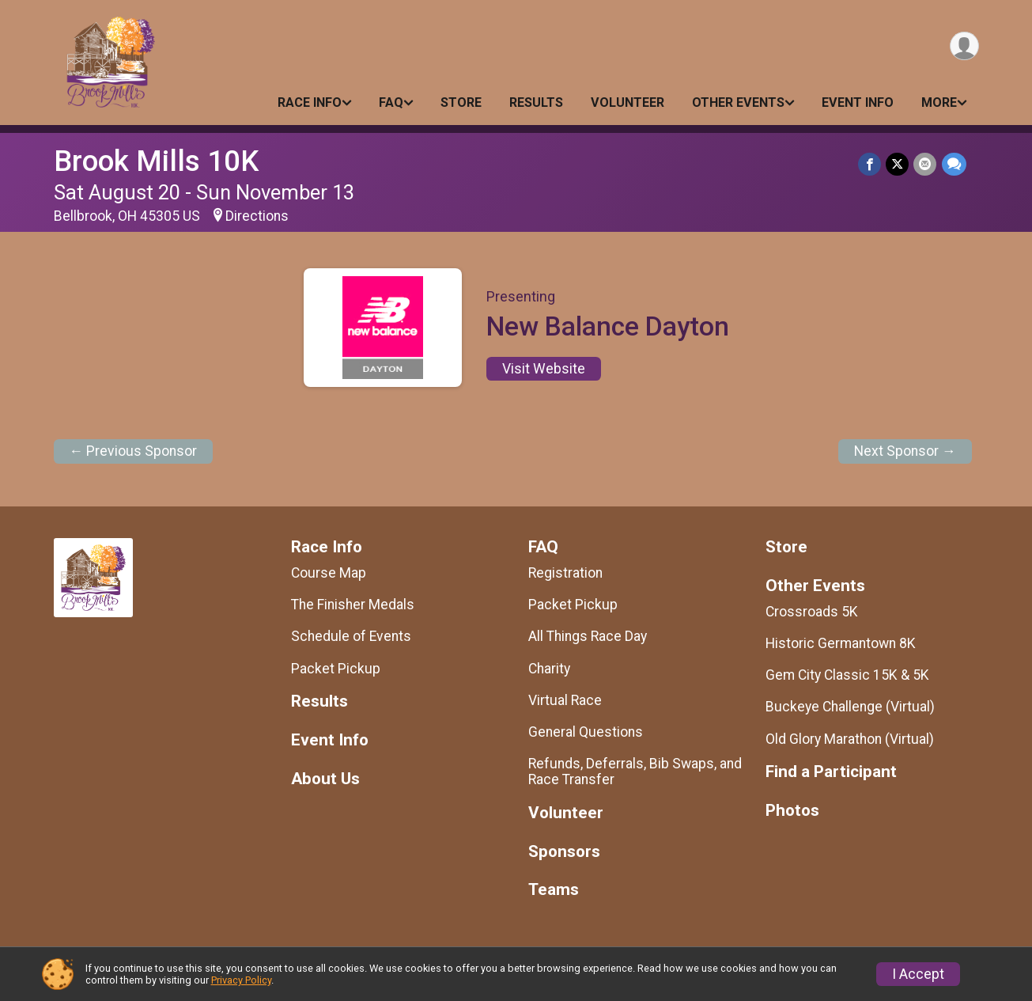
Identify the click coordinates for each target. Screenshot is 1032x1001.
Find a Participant (831, 772)
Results (536, 102)
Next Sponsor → (905, 451)
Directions (257, 216)
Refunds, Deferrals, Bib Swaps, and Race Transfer (635, 771)
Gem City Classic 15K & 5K (847, 675)
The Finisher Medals (352, 604)
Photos (792, 811)
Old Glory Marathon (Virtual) (849, 739)
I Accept (918, 974)
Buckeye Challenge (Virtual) (850, 707)
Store (461, 102)
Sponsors (564, 852)
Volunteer (627, 102)
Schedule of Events (351, 636)
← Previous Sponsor (134, 451)
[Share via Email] (925, 164)
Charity (549, 669)
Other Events (738, 102)
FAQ (391, 102)
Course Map (328, 573)
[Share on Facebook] (870, 164)
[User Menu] (964, 46)
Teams (553, 890)
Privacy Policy (241, 980)
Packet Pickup (335, 669)
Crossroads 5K (811, 612)
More (939, 102)
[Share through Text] (954, 164)
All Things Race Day (587, 636)
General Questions (585, 732)
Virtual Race (565, 700)
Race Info (310, 102)
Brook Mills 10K (156, 161)
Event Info (858, 102)
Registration (565, 573)
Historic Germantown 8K (840, 643)
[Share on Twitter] (897, 164)
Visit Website (543, 369)
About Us (325, 779)
